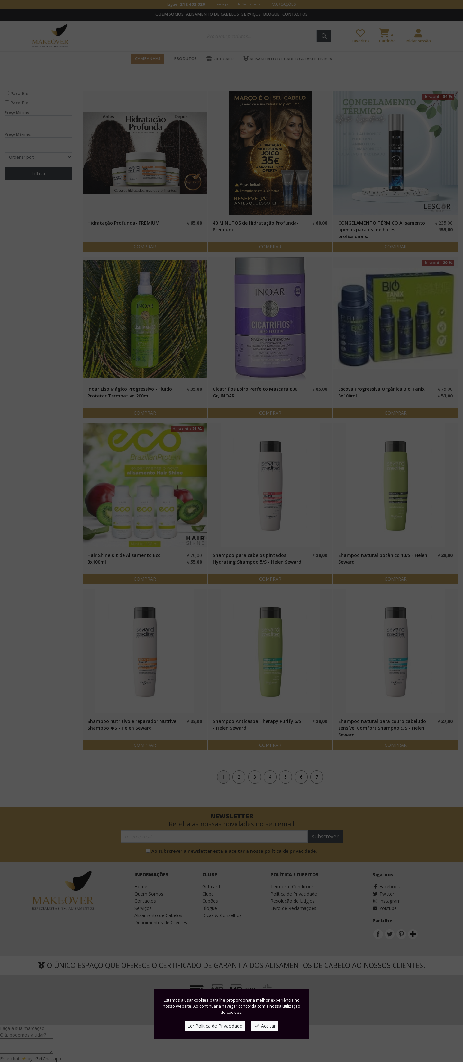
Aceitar (265, 1026)
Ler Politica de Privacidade (214, 1026)
